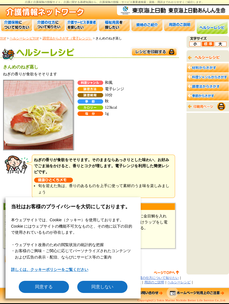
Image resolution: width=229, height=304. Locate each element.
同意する (44, 286)
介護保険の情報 (109, 2)
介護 (66, 2)
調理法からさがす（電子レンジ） (67, 38)
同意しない (102, 286)
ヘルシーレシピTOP (24, 38)
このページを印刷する (154, 52)
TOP (3, 38)
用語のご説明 (154, 282)
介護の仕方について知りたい (157, 278)
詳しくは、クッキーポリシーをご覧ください (49, 269)
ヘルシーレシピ (179, 282)
